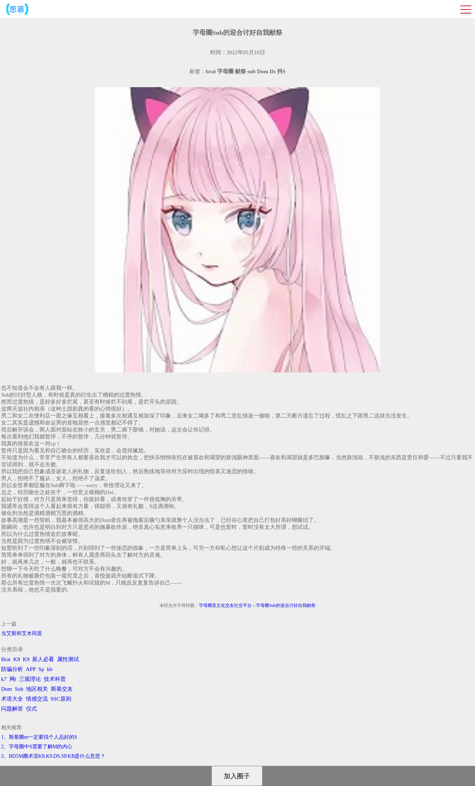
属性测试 (68, 659)
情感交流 (37, 699)
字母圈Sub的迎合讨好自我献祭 (286, 605)
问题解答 (12, 709)
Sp (41, 669)
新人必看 (43, 659)
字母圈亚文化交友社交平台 (225, 605)
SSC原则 (60, 699)
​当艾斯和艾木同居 (21, 633)
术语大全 (12, 699)
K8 (16, 659)
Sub (19, 689)
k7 (4, 679)
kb (49, 669)
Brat (6, 659)
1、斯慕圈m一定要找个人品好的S (39, 737)
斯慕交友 (62, 689)
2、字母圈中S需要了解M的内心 (36, 746)
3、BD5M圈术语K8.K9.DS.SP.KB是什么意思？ (53, 756)
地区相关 (37, 689)
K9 (26, 659)
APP (31, 669)
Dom (6, 689)
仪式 (31, 709)
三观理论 (30, 679)
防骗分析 (12, 669)
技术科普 (55, 679)
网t (13, 679)
